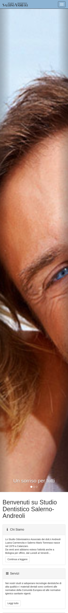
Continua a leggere (17, 559)
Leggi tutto (12, 603)
